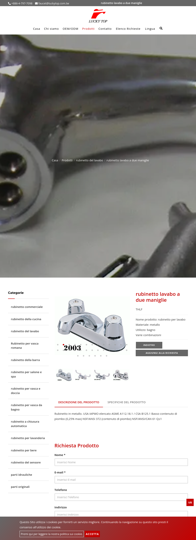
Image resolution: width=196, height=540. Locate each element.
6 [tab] (86, 345)
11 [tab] (115, 345)
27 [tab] (78, 356)
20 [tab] (92, 350)
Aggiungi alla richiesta (162, 353)
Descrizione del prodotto (78, 402)
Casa (36, 29)
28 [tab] (84, 356)
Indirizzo (61, 507)
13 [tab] (127, 345)
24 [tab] (115, 350)
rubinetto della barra (25, 360)
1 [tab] (58, 345)
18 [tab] (81, 350)
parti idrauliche (21, 475)
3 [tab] (69, 345)
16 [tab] (69, 350)
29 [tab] (89, 356)
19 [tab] (86, 350)
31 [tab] (101, 356)
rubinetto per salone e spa (26, 374)
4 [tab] (75, 345)
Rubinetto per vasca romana (24, 345)
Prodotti (88, 29)
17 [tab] (75, 350)
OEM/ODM (70, 29)
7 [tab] (92, 345)
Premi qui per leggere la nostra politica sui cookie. (52, 534)
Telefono (61, 489)
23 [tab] (109, 350)
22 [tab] (104, 350)
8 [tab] (98, 345)
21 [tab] (98, 350)
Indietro (149, 345)
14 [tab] (58, 350)
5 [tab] (81, 345)
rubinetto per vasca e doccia (25, 391)
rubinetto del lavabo (89, 160)
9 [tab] (104, 345)
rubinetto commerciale (27, 307)
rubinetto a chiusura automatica (25, 424)
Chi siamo (51, 29)
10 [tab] (109, 345)
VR (190, 502)
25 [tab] (121, 350)
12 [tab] (121, 345)
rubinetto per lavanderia (28, 438)
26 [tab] (127, 350)
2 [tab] (63, 345)
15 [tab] (63, 350)
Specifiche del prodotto (127, 402)
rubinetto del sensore (26, 462)
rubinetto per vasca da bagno (26, 407)
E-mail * (60, 472)
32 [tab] (107, 356)
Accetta (92, 534)
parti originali (20, 487)
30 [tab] (95, 356)
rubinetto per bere (24, 450)
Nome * (60, 455)
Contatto (105, 29)
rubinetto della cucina (26, 319)
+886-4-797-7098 (21, 3)
